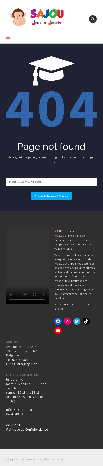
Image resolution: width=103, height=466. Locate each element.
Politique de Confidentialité (27, 429)
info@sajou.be (26, 364)
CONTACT (13, 425)
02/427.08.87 (21, 359)
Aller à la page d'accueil (53, 195)
